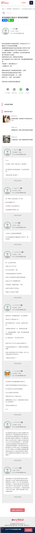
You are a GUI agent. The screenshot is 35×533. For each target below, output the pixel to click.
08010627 (17, 422)
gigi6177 (17, 188)
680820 (16, 468)
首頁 (3, 9)
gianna (16, 149)
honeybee (17, 371)
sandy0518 (17, 252)
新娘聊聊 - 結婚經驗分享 (13, 9)
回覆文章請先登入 (18, 510)
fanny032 (17, 305)
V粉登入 (24, 3)
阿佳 (14, 28)
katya (16, 223)
